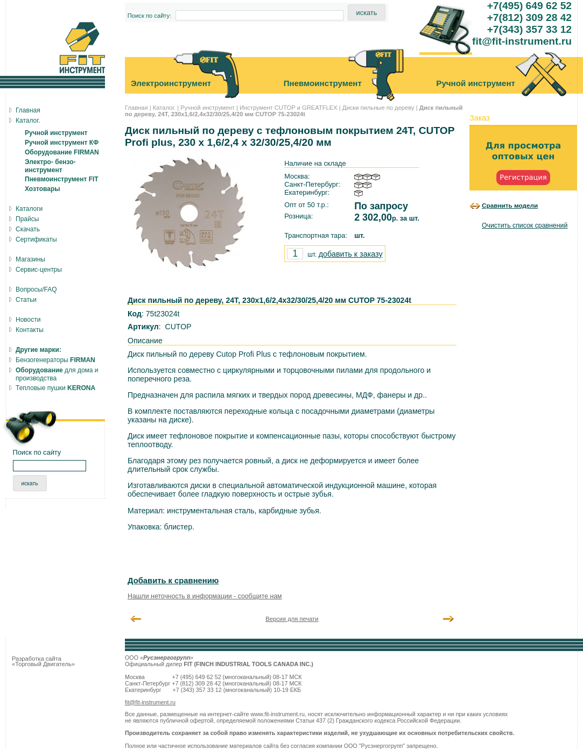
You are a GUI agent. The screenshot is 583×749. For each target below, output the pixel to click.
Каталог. (164, 107)
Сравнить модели (510, 205)
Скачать (28, 229)
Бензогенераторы (55, 360)
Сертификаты (36, 239)
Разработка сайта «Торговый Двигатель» (43, 661)
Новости (28, 319)
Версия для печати (291, 619)
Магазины (30, 259)
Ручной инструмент (207, 107)
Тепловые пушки (55, 388)
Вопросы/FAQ (36, 289)
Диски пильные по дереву (378, 107)
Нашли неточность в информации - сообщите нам (205, 596)
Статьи (26, 299)
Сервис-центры (39, 269)
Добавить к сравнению (173, 580)
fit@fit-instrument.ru (150, 702)
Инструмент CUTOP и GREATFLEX (289, 107)
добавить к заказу (351, 254)
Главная (136, 107)
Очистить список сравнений (524, 225)
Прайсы (27, 219)
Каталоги (29, 209)
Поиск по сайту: (150, 15)
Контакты (30, 330)
